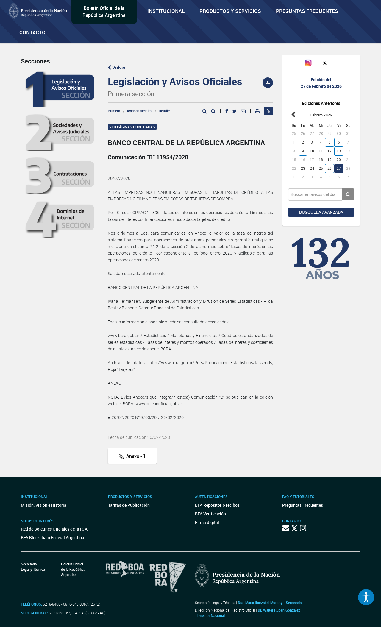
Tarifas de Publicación (129, 505)
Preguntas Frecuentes (307, 10)
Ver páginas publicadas (132, 126)
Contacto (32, 32)
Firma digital (207, 522)
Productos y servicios (230, 10)
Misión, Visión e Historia (43, 505)
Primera (114, 110)
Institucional (166, 10)
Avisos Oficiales (139, 110)
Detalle (164, 110)
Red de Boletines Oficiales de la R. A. (55, 529)
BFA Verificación (210, 514)
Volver (117, 67)
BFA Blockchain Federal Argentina (52, 537)
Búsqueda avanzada (321, 212)
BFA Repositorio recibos (217, 505)
